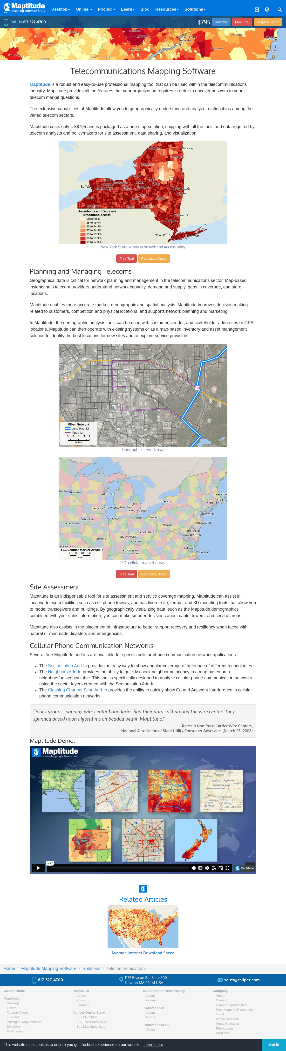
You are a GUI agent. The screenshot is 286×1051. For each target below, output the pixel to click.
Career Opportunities (231, 1005)
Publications (224, 1028)
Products (222, 1033)
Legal (220, 1014)
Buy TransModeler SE (92, 1022)
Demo (268, 22)
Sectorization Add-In (67, 665)
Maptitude (11, 998)
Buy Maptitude (86, 1017)
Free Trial (242, 22)
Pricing (106, 9)
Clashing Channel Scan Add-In (77, 690)
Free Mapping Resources (234, 1009)
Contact (221, 1000)
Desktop (60, 9)
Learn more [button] (153, 1045)
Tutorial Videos (17, 1012)
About (80, 995)
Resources (167, 9)
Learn (128, 9)
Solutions (194, 9)
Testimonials (16, 1031)
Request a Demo (154, 258)
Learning (13, 1017)
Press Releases (227, 1023)
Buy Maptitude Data (90, 1026)
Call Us (25, 22)
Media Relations (227, 1019)
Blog (145, 9)
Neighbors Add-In (65, 671)
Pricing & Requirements (24, 1022)
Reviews (221, 22)
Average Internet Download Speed (143, 952)
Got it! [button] (274, 1045)
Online (84, 9)
